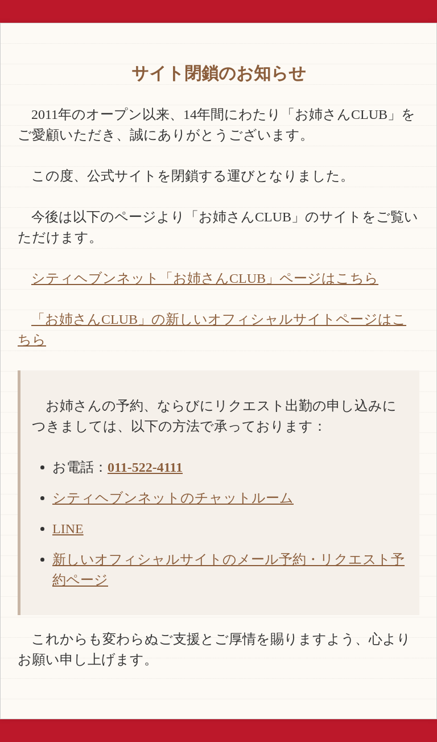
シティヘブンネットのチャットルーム (173, 497)
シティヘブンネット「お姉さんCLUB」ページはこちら (204, 278)
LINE (68, 528)
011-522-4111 (145, 467)
